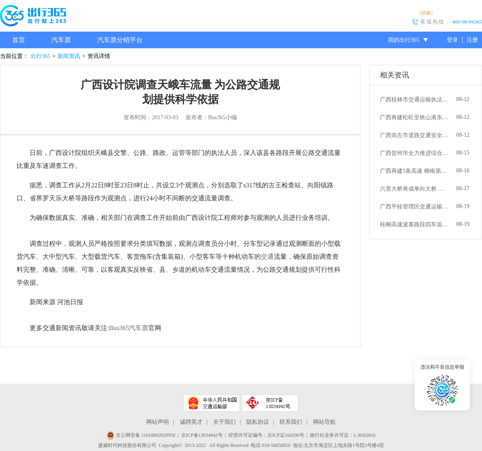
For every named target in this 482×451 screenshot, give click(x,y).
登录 (452, 40)
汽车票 (61, 40)
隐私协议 (257, 422)
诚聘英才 (191, 422)
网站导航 (324, 422)
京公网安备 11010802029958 (141, 435)
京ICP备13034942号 (202, 435)
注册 (472, 40)
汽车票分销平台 (120, 40)
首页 (18, 40)
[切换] (426, 13)
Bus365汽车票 (128, 327)
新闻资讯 (69, 56)
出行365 (40, 56)
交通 (267, 256)
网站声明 (157, 422)
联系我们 (290, 422)
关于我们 (224, 422)
